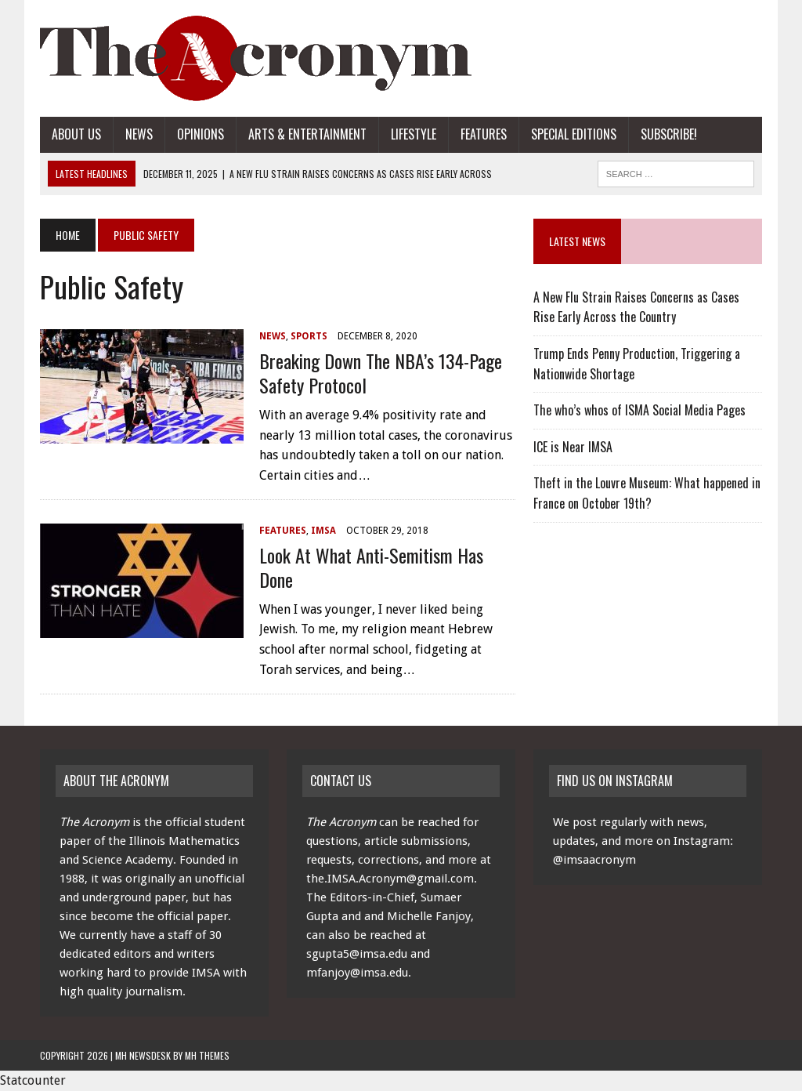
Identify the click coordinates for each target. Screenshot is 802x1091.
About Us (76, 134)
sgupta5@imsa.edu (356, 954)
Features (484, 134)
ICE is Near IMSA (572, 446)
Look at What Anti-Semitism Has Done (371, 567)
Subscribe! (669, 134)
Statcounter (33, 1080)
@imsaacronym (594, 860)
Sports (309, 336)
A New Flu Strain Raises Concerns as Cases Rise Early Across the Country (636, 307)
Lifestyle (413, 134)
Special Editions (573, 134)
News (139, 134)
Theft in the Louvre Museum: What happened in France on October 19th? (646, 493)
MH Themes (207, 1055)
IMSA (323, 530)
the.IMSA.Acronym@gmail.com (390, 879)
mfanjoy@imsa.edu (357, 973)
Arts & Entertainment (307, 134)
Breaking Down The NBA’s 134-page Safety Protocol (380, 372)
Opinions (200, 134)
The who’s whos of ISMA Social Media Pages (639, 410)
